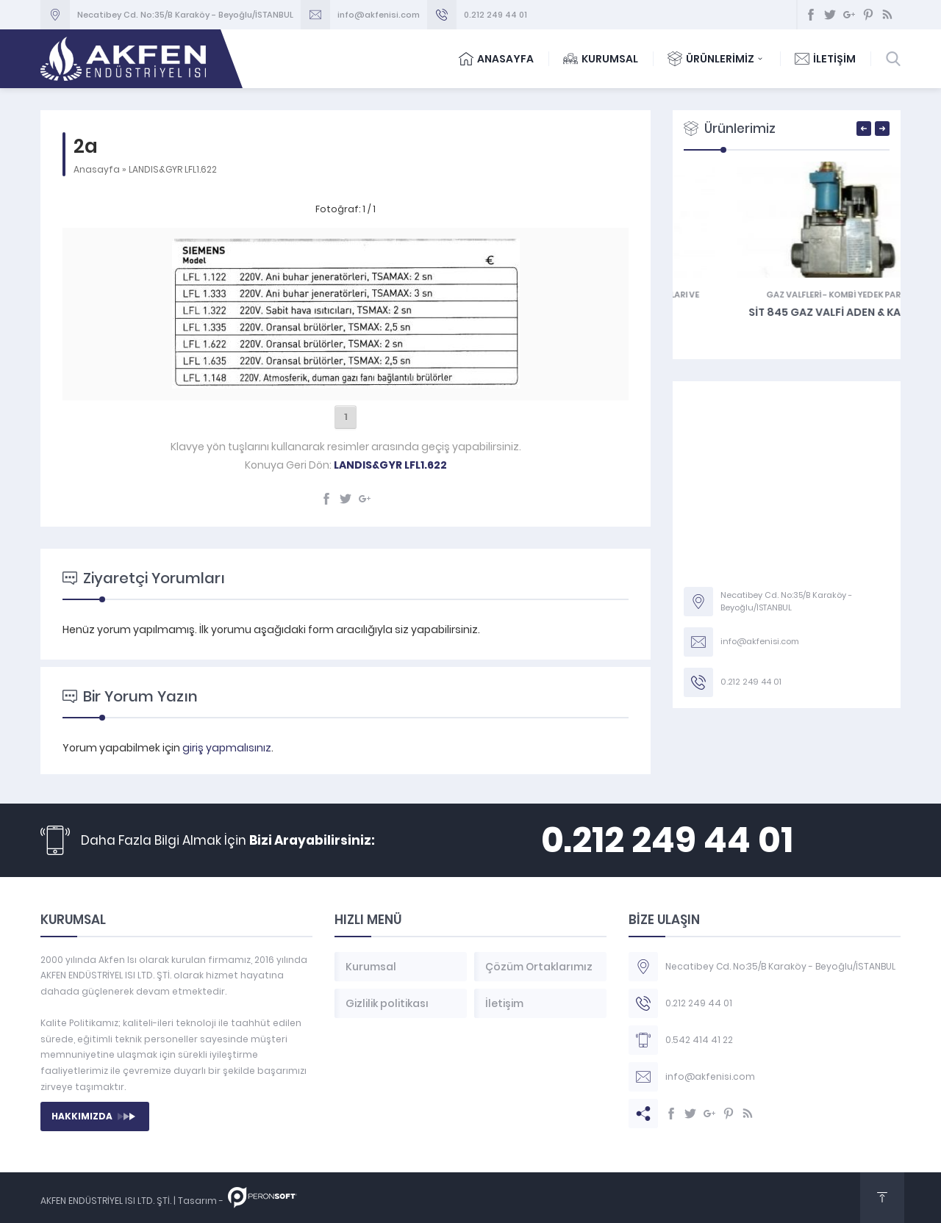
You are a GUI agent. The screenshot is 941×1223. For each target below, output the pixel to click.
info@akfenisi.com (378, 15)
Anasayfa (97, 169)
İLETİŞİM (825, 58)
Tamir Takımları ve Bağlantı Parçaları (808, 301)
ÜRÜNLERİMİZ (716, 58)
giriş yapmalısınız (226, 747)
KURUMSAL (600, 58)
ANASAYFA (496, 58)
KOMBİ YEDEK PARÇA (741, 294)
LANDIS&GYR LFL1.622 (173, 169)
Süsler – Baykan (786, 324)
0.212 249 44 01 (495, 15)
